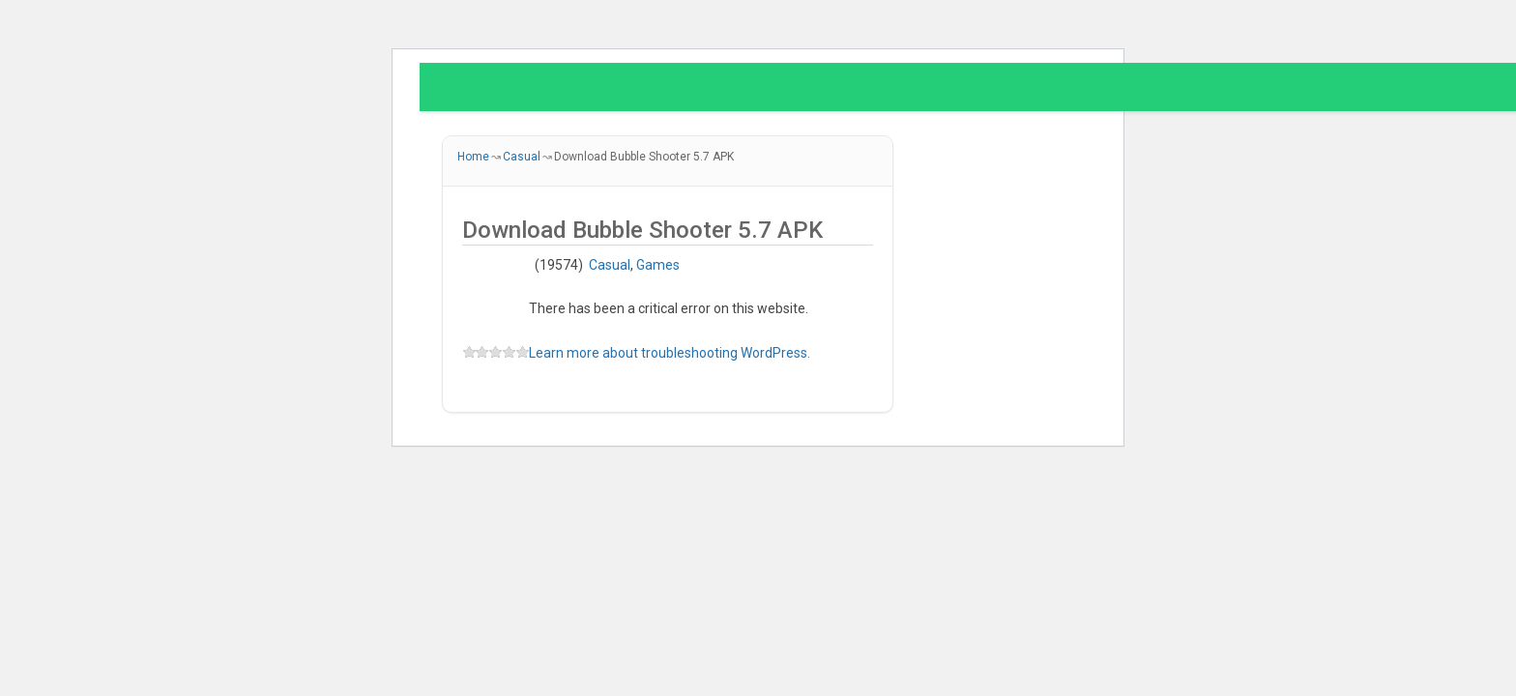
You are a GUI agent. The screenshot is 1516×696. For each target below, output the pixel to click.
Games (658, 265)
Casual (609, 265)
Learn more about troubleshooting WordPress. (669, 353)
